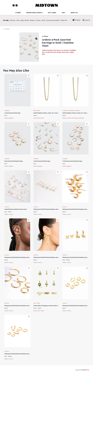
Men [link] (17, 20)
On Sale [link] (6, 20)
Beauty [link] (32, 20)
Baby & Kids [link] (24, 20)
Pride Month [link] (64, 20)
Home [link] (38, 20)
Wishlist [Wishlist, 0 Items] (77, 20)
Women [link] (12, 20)
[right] (68, 20)
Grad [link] (43, 20)
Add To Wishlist (29, 75)
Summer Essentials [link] (52, 20)
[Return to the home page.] (46, 5)
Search (86, 20)
